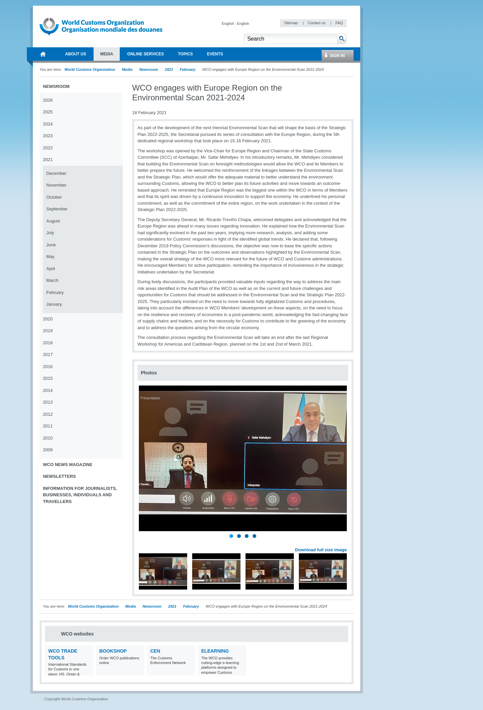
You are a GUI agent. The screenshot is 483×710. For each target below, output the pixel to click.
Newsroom (148, 69)
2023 (48, 135)
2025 (48, 111)
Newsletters (59, 476)
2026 (48, 100)
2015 (48, 378)
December (56, 173)
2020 (48, 318)
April (50, 268)
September (57, 208)
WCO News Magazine (67, 464)
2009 (48, 449)
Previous (144, 542)
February (188, 69)
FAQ (339, 23)
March (52, 280)
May (50, 256)
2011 (48, 425)
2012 (48, 414)
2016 (48, 366)
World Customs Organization (90, 69)
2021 (169, 69)
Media (127, 69)
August (53, 220)
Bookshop (113, 651)
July (50, 232)
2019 (48, 330)
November (56, 185)
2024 (48, 123)
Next (345, 542)
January (54, 304)
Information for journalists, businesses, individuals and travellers (80, 495)
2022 (48, 147)
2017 (48, 354)
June (51, 244)
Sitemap (291, 23)
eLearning (215, 651)
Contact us (317, 23)
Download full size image (321, 549)
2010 (48, 438)
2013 (48, 402)
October (54, 197)
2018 (48, 342)
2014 (48, 390)
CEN (155, 651)
